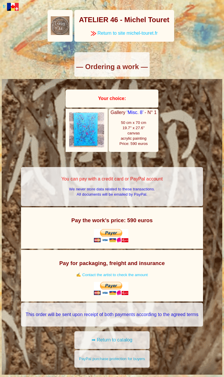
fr (11, 6)
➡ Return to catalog (112, 339)
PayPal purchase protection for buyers (112, 359)
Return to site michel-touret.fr (124, 33)
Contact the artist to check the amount (115, 275)
